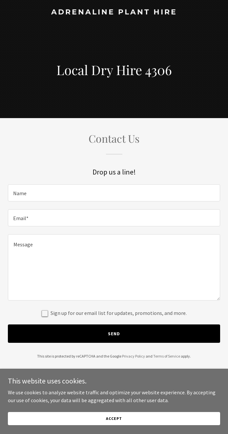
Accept (114, 418)
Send (114, 334)
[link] (114, 12)
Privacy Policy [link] (133, 356)
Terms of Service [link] (166, 356)
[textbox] (114, 192)
